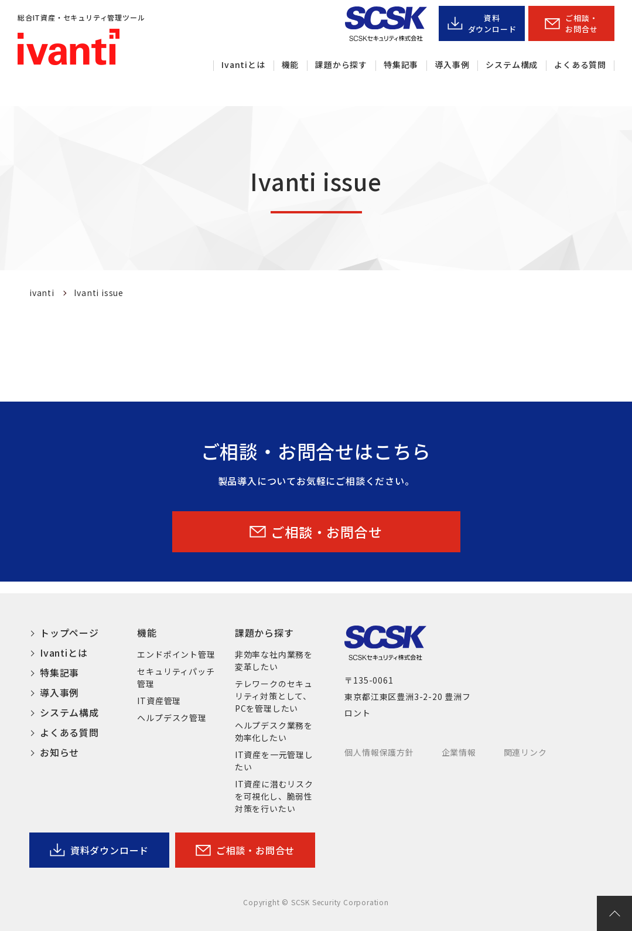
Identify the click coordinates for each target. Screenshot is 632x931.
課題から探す (341, 64)
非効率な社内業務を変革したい (274, 660)
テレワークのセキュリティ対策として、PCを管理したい (274, 696)
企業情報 (459, 752)
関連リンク (525, 752)
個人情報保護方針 (379, 752)
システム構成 (512, 64)
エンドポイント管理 (176, 654)
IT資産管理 (159, 700)
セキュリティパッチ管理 (175, 677)
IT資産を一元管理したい (274, 761)
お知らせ (59, 752)
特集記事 (401, 64)
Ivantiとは (243, 64)
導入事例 (452, 64)
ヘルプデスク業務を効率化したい (274, 731)
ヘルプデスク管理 (171, 717)
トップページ (69, 633)
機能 (290, 64)
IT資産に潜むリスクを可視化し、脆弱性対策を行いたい (274, 796)
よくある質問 (580, 64)
